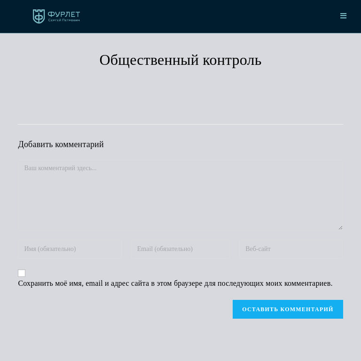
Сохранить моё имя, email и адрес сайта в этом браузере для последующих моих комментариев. (175, 283)
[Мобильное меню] (343, 16)
